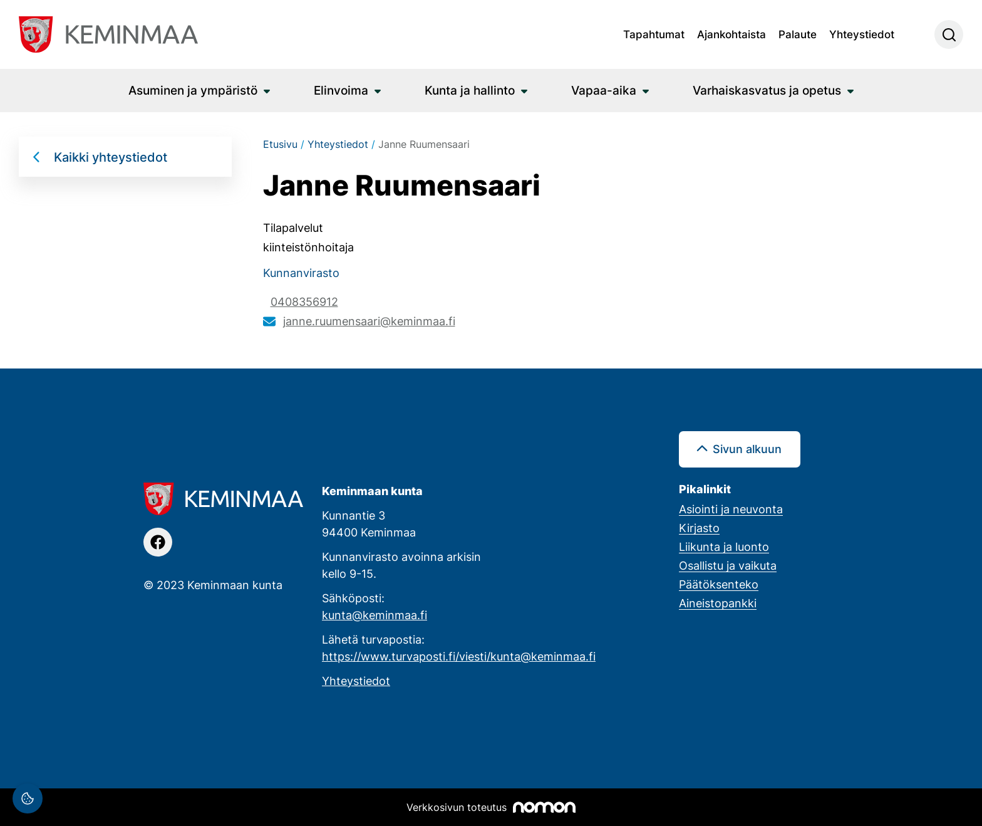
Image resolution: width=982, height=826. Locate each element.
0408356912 (304, 301)
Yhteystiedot (861, 33)
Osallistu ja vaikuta (728, 565)
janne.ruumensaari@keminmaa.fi (369, 321)
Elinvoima (341, 89)
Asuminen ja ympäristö (192, 89)
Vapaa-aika (603, 89)
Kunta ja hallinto (470, 89)
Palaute (797, 33)
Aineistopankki (718, 603)
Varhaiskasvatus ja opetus (767, 89)
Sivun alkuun (747, 449)
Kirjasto (699, 527)
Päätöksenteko (718, 584)
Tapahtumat (654, 33)
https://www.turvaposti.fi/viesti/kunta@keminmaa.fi (459, 656)
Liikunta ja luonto (724, 546)
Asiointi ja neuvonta (731, 509)
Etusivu (280, 144)
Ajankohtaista (731, 33)
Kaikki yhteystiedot (110, 156)
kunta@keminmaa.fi (374, 615)
